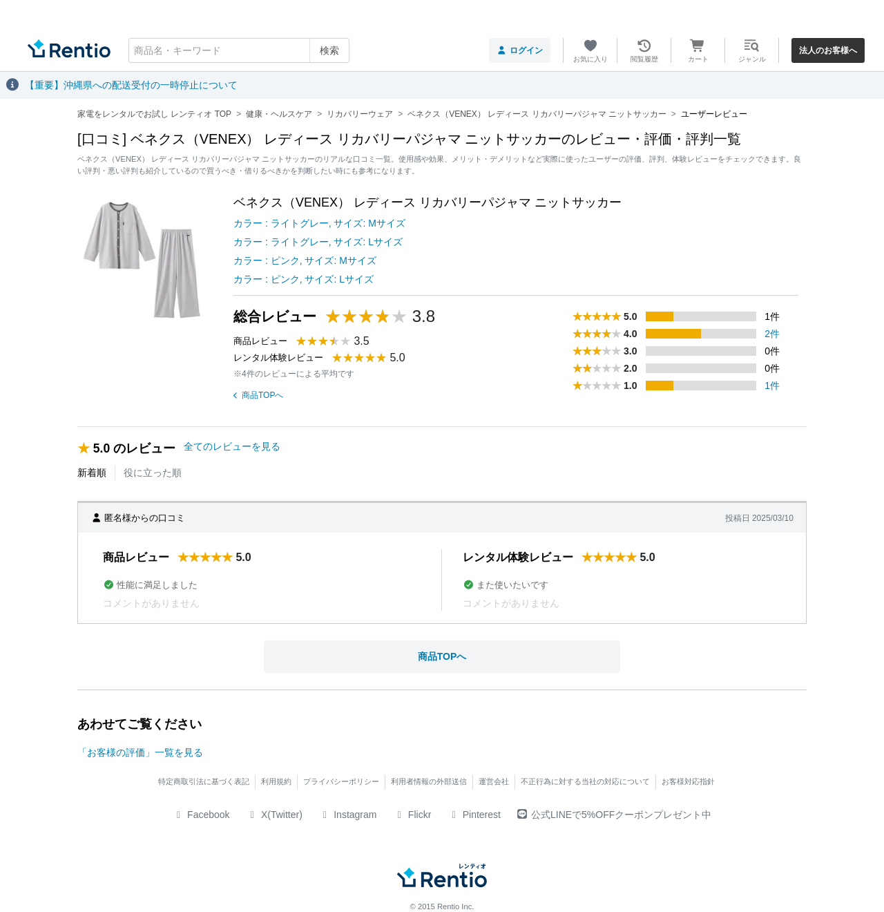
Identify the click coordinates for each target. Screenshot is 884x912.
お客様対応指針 (688, 781)
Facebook (201, 814)
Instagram (348, 814)
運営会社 (494, 781)
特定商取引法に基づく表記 (203, 781)
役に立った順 (153, 472)
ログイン (520, 50)
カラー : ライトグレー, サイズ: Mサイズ (319, 223)
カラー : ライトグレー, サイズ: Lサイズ (318, 241)
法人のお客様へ (828, 50)
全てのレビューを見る (232, 446)
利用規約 (276, 781)
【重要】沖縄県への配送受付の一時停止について (131, 85)
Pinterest (474, 814)
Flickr (412, 814)
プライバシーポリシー (341, 781)
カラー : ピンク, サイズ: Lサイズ (303, 279)
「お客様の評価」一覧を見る (140, 752)
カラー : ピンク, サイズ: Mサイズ (304, 260)
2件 (772, 333)
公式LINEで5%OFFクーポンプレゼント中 (614, 814)
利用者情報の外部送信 (429, 781)
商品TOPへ (258, 395)
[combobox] (238, 50)
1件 (772, 385)
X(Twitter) (274, 814)
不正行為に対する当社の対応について (585, 781)
